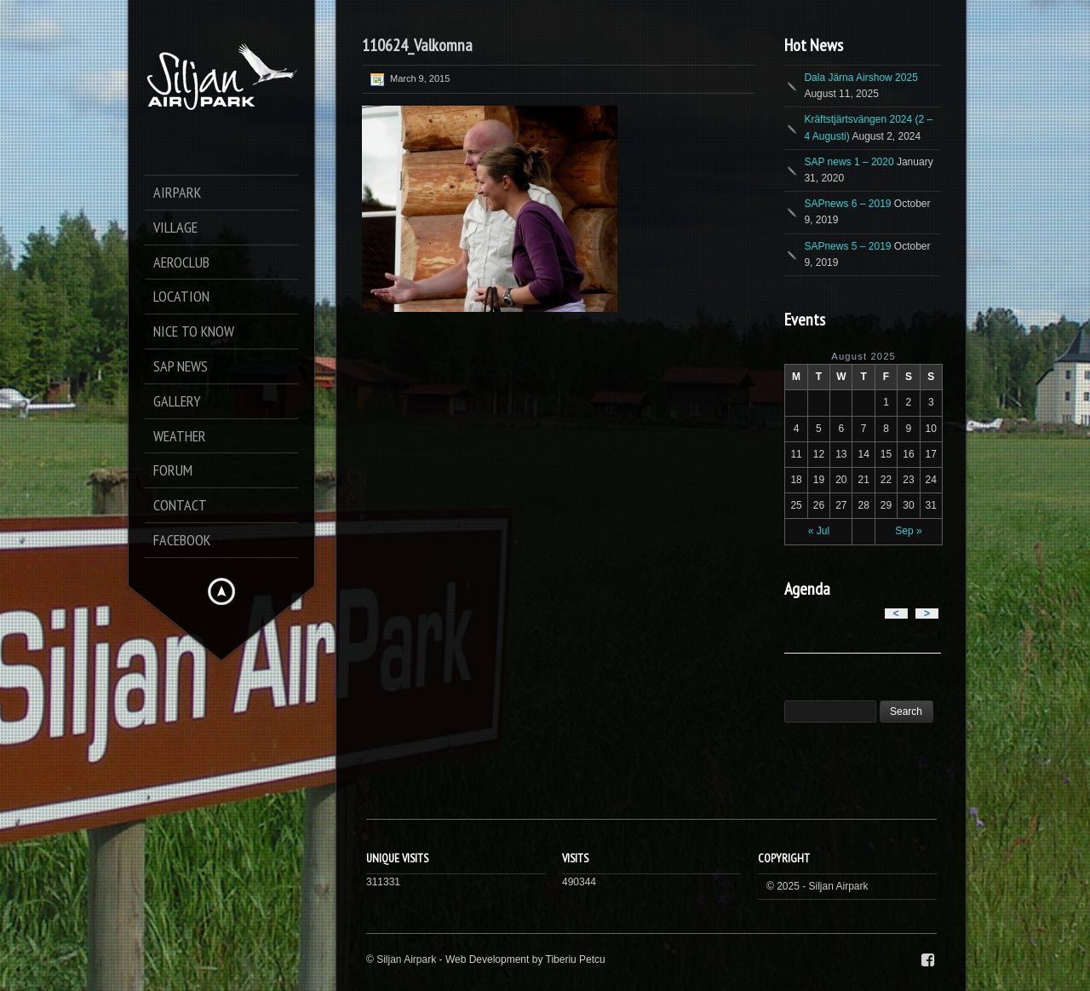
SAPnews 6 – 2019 (847, 204)
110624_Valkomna (417, 45)
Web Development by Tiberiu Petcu (525, 959)
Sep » (908, 531)
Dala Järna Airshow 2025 (860, 78)
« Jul (818, 531)
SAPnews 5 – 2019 (847, 246)
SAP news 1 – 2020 (848, 162)
